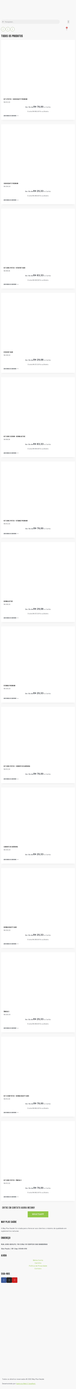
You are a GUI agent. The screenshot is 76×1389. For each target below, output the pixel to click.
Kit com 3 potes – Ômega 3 (12, 1180)
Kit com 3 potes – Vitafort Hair (14, 268)
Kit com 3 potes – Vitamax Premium (16, 521)
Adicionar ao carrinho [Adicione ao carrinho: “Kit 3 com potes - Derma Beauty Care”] (11, 1112)
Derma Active (8, 601)
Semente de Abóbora (11, 847)
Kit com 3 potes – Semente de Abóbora (17, 766)
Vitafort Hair (8, 352)
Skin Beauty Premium (11, 183)
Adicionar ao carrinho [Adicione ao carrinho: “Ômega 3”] (11, 1028)
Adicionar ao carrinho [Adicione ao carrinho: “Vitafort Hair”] (11, 369)
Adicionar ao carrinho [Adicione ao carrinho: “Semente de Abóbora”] (11, 859)
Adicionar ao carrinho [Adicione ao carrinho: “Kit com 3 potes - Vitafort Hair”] (11, 284)
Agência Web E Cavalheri (26, 1384)
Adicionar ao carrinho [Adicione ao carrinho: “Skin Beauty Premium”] (11, 200)
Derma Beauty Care (10, 927)
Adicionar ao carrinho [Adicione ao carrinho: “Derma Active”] (11, 618)
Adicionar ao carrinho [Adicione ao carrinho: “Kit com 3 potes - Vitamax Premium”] (11, 534)
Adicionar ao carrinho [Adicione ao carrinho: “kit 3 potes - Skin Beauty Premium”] (11, 116)
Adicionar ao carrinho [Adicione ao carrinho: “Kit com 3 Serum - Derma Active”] (11, 453)
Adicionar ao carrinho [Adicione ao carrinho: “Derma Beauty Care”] (11, 944)
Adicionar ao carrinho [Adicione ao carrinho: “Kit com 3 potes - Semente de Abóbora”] (11, 779)
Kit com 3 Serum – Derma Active (14, 436)
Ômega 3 (6, 1012)
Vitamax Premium (9, 686)
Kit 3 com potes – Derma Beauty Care (16, 1096)
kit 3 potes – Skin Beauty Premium (15, 99)
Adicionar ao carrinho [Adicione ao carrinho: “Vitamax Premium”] (11, 698)
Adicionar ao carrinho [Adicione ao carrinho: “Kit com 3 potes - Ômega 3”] (11, 1197)
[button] (68, 22)
